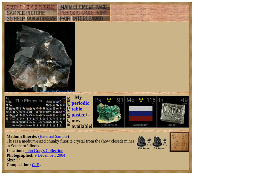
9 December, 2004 (49, 155)
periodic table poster (80, 108)
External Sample (54, 136)
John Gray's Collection (44, 150)
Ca (34, 164)
